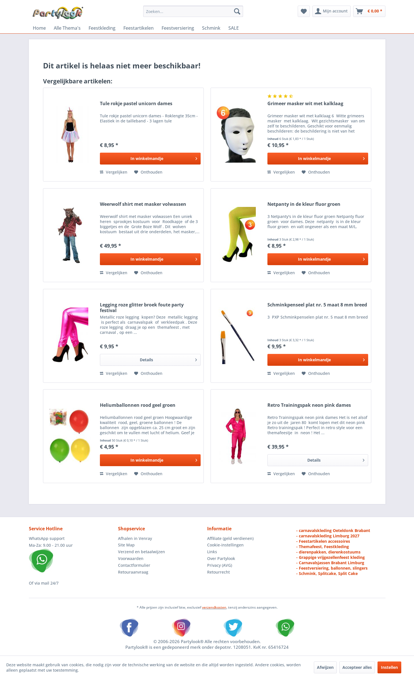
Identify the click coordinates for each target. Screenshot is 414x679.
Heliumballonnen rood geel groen (137, 405)
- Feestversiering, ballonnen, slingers (332, 568)
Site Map (126, 545)
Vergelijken (113, 172)
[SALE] (233, 28)
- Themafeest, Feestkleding (322, 546)
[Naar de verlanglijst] (148, 172)
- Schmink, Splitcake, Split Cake (327, 573)
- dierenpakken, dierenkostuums (328, 552)
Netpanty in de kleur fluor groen (303, 204)
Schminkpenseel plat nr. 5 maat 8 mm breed (317, 305)
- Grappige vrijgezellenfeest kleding (330, 557)
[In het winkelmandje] (150, 159)
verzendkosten (214, 607)
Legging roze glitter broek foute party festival (142, 307)
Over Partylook (221, 558)
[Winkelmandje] (369, 11)
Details (168, 358)
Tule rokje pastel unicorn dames (136, 104)
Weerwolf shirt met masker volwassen (143, 204)
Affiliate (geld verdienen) (230, 538)
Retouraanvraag (133, 572)
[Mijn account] (331, 11)
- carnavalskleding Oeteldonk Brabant (333, 530)
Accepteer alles (357, 667)
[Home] (39, 28)
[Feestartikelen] (138, 28)
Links (212, 551)
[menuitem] (193, 11)
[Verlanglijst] (304, 11)
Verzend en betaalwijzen (141, 551)
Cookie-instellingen (225, 545)
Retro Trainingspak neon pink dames (309, 405)
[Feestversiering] (178, 28)
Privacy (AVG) (219, 565)
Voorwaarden (130, 558)
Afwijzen (325, 667)
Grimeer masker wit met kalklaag (305, 104)
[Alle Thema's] (67, 28)
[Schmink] (211, 28)
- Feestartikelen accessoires (323, 541)
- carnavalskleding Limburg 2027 (327, 536)
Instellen (389, 667)
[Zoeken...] (193, 11)
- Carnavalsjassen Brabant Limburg (330, 562)
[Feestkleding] (102, 28)
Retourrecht (218, 572)
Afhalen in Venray (135, 538)
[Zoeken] (237, 11)
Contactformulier (134, 565)
